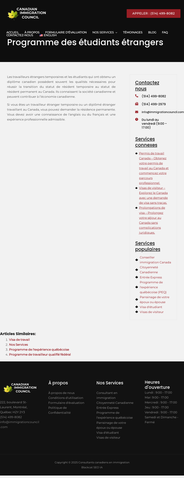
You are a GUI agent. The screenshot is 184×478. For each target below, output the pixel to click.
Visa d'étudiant (107, 432)
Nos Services (104, 32)
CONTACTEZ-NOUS (19, 35)
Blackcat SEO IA (92, 467)
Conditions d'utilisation (65, 398)
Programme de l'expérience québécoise (39, 349)
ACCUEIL (12, 32)
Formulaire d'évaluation (66, 32)
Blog (152, 32)
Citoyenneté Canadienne (114, 403)
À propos (31, 32)
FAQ (165, 32)
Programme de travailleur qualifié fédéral (40, 354)
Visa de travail (19, 339)
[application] (115, 32)
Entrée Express (107, 407)
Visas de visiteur (108, 437)
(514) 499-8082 (154, 96)
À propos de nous (61, 393)
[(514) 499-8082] (136, 96)
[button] (152, 13)
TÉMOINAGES (132, 32)
